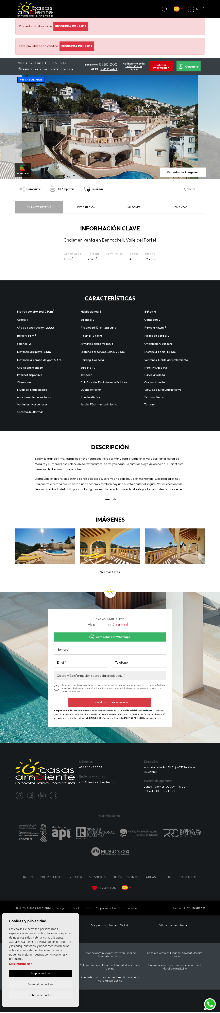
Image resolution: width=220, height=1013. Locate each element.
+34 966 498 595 (90, 767)
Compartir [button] (30, 189)
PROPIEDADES (49, 877)
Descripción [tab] (86, 207)
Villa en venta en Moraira (174, 926)
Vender (76, 877)
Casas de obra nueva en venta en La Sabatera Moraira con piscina (110, 980)
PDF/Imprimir (62, 189)
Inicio (25, 877)
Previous (26, 126)
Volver (189, 189)
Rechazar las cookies (40, 995)
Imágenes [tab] (133, 207)
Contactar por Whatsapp (110, 637)
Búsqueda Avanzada (70, 26)
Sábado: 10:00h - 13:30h (160, 791)
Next (194, 126)
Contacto (189, 66)
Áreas (153, 877)
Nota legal (59, 908)
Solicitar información (161, 66)
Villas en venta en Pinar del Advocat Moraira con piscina (110, 967)
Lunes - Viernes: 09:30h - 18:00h (165, 787)
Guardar (93, 189)
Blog (170, 877)
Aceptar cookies (40, 973)
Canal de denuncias (125, 908)
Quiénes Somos (128, 877)
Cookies (89, 908)
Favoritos (104, 888)
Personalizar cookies (40, 983)
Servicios (98, 877)
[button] (110, 572)
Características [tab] (39, 207)
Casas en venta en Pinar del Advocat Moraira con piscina (174, 955)
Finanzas (181, 207)
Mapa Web (103, 908)
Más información (20, 963)
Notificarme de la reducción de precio (133, 66)
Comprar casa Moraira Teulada (110, 926)
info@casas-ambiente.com (97, 782)
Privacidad (75, 908)
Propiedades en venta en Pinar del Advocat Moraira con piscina (174, 967)
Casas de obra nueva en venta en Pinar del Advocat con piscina (110, 955)
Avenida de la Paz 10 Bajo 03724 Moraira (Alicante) (165, 770)
